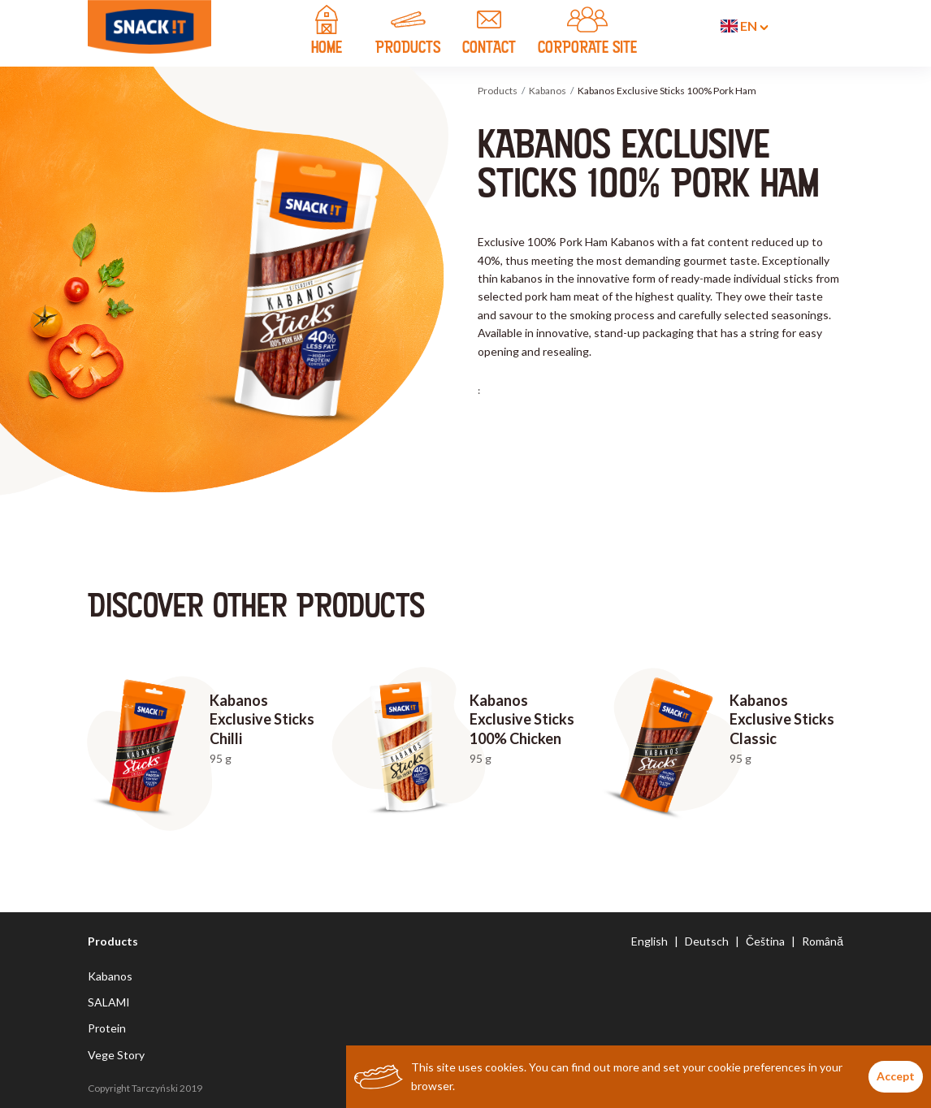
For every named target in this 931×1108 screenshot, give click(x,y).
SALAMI (109, 1002)
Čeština (765, 941)
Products (497, 90)
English (649, 941)
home (326, 32)
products (407, 32)
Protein (107, 1028)
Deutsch (707, 941)
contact (489, 32)
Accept (896, 1076)
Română (822, 941)
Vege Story (116, 1055)
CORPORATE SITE (587, 32)
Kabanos (547, 90)
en (745, 26)
